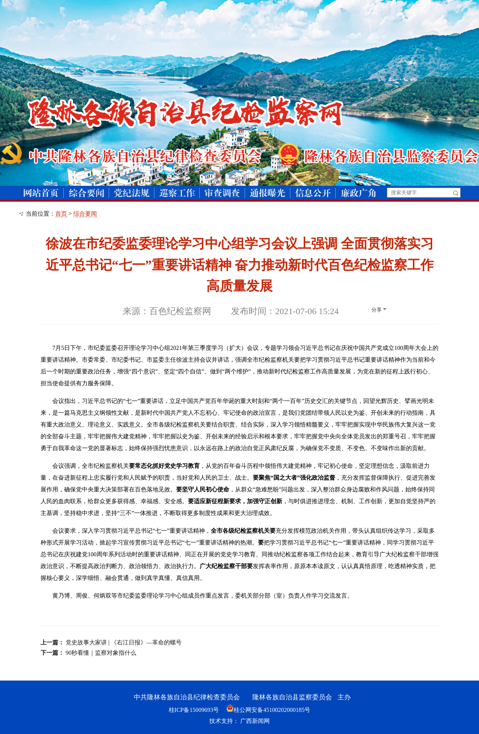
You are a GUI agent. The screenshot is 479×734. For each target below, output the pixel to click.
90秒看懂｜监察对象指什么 (101, 653)
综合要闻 (85, 214)
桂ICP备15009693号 (194, 710)
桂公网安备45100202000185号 (268, 710)
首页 (61, 214)
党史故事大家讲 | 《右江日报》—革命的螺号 (124, 642)
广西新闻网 (255, 721)
